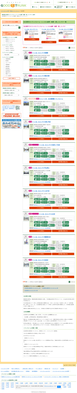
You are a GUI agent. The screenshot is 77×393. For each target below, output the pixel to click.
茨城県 (55, 383)
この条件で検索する (11, 78)
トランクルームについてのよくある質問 (60, 371)
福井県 (12, 384)
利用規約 (28, 371)
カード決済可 (8, 75)
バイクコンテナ (9, 42)
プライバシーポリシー (48, 386)
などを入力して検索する (11, 25)
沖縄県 (3, 388)
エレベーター (8, 62)
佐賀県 (69, 386)
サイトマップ (55, 368)
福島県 (31, 383)
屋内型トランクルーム (10, 39)
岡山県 (12, 386)
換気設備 (7, 66)
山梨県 (69, 383)
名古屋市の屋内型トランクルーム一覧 (32, 288)
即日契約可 (8, 70)
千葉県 (50, 383)
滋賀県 (64, 384)
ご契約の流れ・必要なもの (27, 368)
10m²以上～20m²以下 (10, 50)
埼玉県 (46, 383)
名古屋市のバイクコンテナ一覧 (31, 290)
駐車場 (7, 60)
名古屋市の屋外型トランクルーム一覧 (50, 288)
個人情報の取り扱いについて (17, 371)
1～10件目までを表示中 (35, 47)
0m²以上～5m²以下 (9, 46)
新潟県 (7, 384)
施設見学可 (8, 71)
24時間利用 (8, 58)
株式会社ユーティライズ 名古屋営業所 (42, 66)
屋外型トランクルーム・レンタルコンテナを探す (32, 376)
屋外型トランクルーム (10, 41)
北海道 (3, 383)
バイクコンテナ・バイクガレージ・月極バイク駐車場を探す (56, 376)
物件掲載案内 (34, 371)
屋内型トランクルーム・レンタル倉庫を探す (11, 376)
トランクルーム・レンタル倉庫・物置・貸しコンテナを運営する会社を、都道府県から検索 (9, 108)
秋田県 (17, 383)
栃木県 (60, 383)
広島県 (3, 386)
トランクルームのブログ (45, 371)
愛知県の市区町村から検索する (9, 88)
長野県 (3, 384)
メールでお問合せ (31, 39)
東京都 (35, 383)
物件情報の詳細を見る (63, 69)
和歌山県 (69, 384)
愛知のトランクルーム (14, 11)
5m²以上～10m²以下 (10, 48)
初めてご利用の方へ (15, 368)
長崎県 (65, 386)
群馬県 (65, 383)
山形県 (26, 383)
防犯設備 (7, 68)
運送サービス (8, 73)
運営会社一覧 (47, 368)
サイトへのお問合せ (5, 371)
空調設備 (7, 64)
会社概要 (62, 368)
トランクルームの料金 (7, 52)
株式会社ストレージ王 (38, 113)
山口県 (7, 386)
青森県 (7, 383)
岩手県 (12, 383)
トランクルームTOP (5, 11)
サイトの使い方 (39, 368)
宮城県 (21, 383)
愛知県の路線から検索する (8, 93)
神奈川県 (41, 383)
